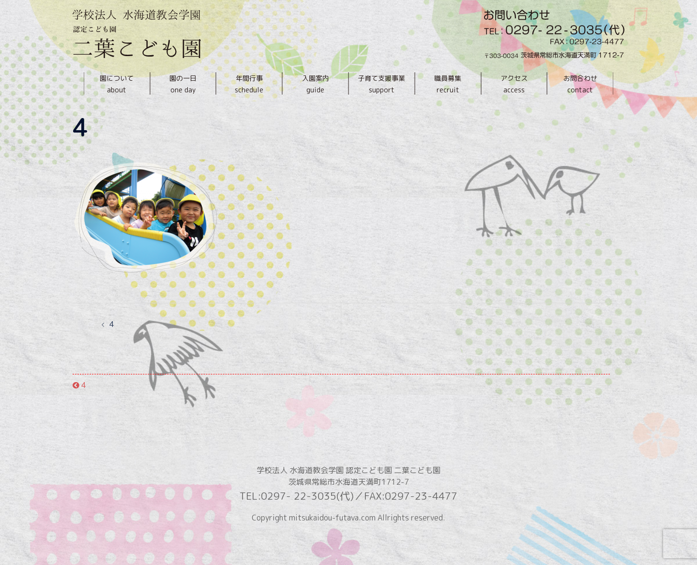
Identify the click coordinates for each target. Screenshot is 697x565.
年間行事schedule (249, 84)
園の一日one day (183, 84)
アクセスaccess (514, 84)
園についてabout (117, 84)
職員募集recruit (447, 84)
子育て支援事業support (381, 84)
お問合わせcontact (580, 84)
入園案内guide (315, 84)
